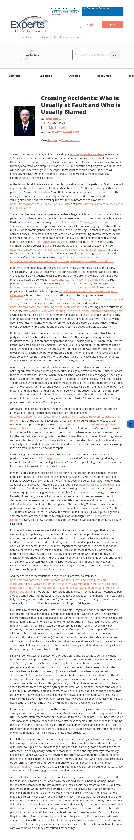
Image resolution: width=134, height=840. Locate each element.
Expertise (46, 76)
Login (90, 24)
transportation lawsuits (24, 766)
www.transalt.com (65, 132)
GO (115, 55)
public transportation (48, 458)
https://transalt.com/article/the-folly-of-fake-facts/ (40, 204)
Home (14, 37)
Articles (74, 76)
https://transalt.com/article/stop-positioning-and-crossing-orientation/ (52, 287)
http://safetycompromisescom (75, 257)
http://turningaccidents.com (51, 241)
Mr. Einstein (58, 127)
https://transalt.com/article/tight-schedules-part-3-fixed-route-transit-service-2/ (58, 249)
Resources (104, 76)
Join (112, 24)
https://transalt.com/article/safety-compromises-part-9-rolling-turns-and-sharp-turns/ (61, 261)
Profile (52, 140)
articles (27, 37)
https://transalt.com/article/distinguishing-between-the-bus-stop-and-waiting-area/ (73, 311)
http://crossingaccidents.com (91, 222)
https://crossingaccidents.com (97, 484)
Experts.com (70, 140)
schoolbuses (56, 333)
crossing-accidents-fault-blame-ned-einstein (60, 37)
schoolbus (38, 226)
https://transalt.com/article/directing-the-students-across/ (45, 307)
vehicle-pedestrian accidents (87, 154)
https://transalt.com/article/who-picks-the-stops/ (77, 279)
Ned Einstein (55, 119)
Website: (60, 132)
